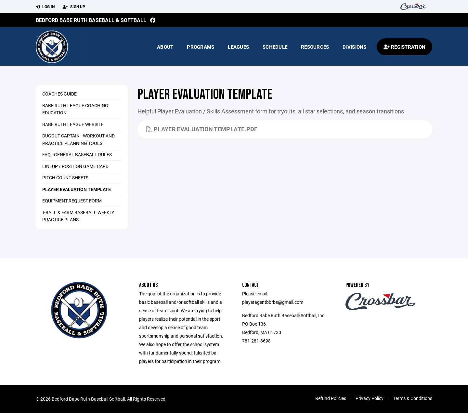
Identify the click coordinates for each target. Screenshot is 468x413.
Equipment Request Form (72, 201)
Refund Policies (330, 398)
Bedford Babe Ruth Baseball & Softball (91, 20)
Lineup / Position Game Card (75, 166)
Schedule (275, 47)
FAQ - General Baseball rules (77, 154)
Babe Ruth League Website (73, 124)
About (165, 47)
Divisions (354, 47)
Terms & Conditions (412, 398)
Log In (45, 7)
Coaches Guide (59, 94)
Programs (200, 47)
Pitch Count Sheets (65, 177)
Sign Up (74, 7)
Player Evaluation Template (76, 189)
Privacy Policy (370, 398)
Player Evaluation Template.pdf (202, 129)
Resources (315, 47)
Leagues (238, 47)
